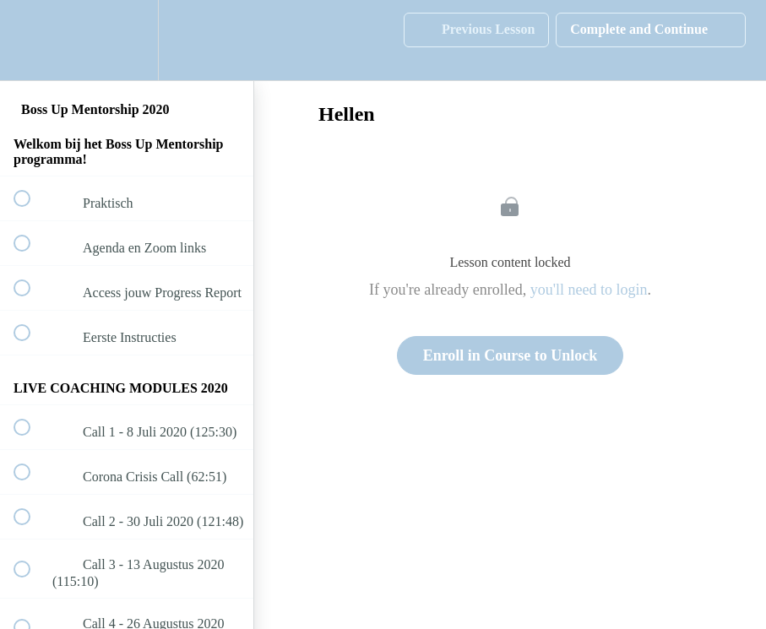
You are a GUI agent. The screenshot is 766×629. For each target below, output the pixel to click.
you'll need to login (589, 289)
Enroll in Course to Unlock (510, 355)
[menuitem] (126, 40)
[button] (31, 40)
